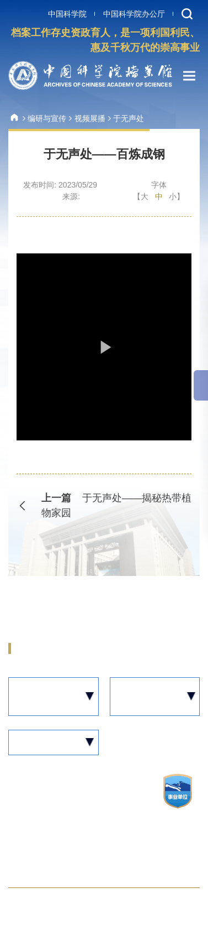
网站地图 (26, 906)
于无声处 (128, 118)
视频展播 (89, 118)
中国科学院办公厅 (134, 13)
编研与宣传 (47, 118)
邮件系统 (151, 906)
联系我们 (88, 906)
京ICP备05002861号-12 (55, 816)
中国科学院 (67, 13)
